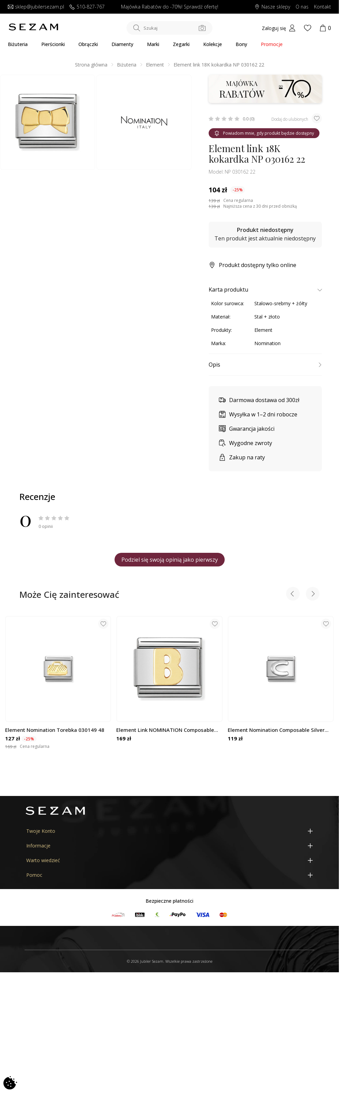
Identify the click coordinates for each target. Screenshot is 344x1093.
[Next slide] (312, 594)
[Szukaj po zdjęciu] (202, 28)
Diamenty (122, 44)
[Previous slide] (293, 594)
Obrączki (88, 44)
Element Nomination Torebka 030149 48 (54, 730)
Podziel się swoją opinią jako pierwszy (169, 559)
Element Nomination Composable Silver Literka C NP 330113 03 (276, 730)
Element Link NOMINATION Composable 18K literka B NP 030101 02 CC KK (165, 730)
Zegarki (181, 44)
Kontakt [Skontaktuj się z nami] (322, 7)
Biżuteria (18, 44)
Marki (153, 44)
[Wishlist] (307, 28)
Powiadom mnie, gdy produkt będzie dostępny (264, 133)
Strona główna (91, 64)
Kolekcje (212, 44)
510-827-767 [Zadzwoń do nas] (87, 7)
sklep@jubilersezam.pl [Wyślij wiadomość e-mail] (36, 7)
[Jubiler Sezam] (33, 29)
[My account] (279, 28)
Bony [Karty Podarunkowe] (241, 44)
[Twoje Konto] (169, 831)
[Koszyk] (325, 28)
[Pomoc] (169, 875)
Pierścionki (53, 44)
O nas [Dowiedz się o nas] (302, 7)
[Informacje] (169, 845)
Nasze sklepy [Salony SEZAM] (272, 7)
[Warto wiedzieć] (169, 860)
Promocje (272, 44)
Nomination (267, 343)
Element (155, 64)
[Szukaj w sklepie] (169, 28)
